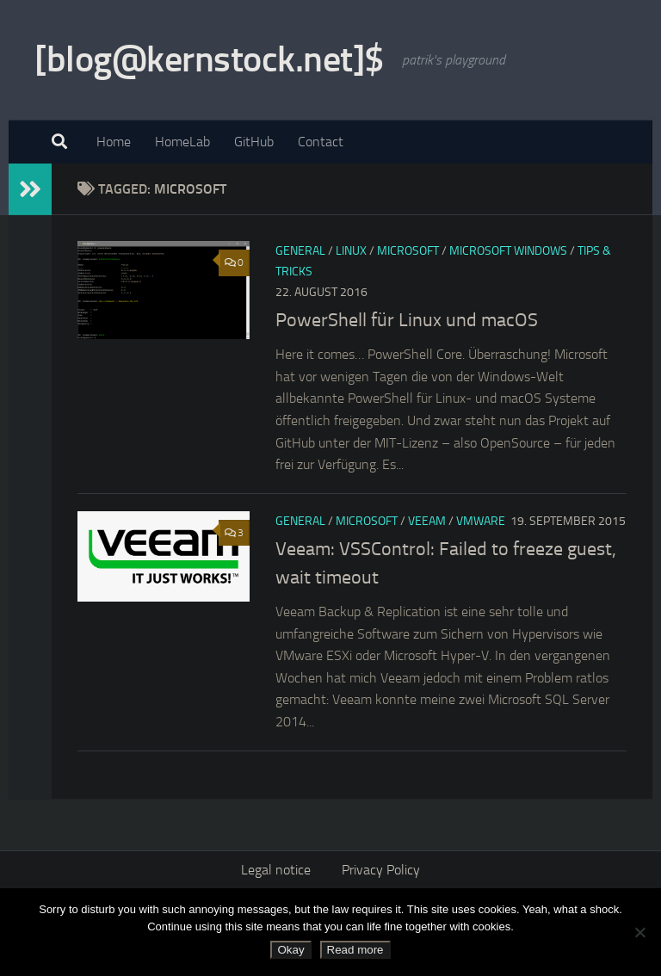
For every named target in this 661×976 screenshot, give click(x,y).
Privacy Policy (381, 870)
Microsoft (408, 251)
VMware (480, 521)
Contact (320, 141)
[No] (639, 932)
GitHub (254, 141)
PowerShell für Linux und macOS (406, 320)
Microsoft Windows (508, 251)
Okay (290, 949)
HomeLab (182, 141)
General (300, 251)
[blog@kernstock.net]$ (209, 59)
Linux (351, 251)
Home (113, 141)
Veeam (427, 521)
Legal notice (276, 870)
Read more (355, 949)
